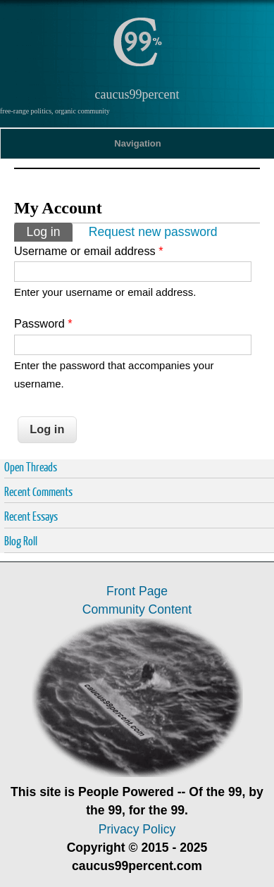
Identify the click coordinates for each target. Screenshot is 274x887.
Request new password (153, 232)
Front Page (137, 591)
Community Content (137, 609)
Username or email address (88, 250)
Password (43, 323)
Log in (50, 231)
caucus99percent (137, 94)
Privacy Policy (137, 829)
